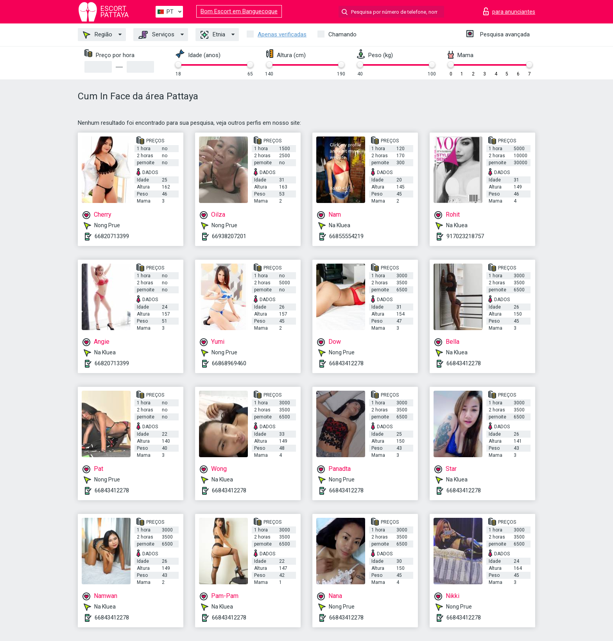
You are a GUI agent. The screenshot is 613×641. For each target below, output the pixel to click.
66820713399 (112, 236)
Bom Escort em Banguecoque (239, 11)
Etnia (213, 35)
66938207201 (229, 236)
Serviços (156, 35)
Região (97, 35)
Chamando (342, 34)
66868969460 (229, 363)
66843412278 (346, 363)
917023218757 (465, 236)
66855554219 (346, 236)
